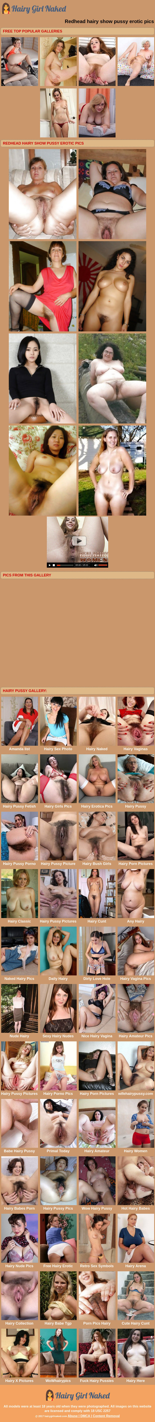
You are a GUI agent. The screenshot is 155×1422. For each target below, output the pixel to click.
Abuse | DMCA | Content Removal (94, 1416)
